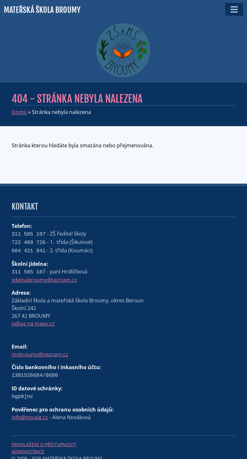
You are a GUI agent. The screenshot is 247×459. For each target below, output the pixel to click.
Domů (19, 112)
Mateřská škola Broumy (42, 10)
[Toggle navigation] (234, 9)
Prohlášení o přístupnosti (44, 444)
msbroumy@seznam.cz (40, 354)
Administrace (28, 451)
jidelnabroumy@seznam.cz (44, 279)
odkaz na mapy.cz (33, 323)
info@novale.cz (30, 417)
